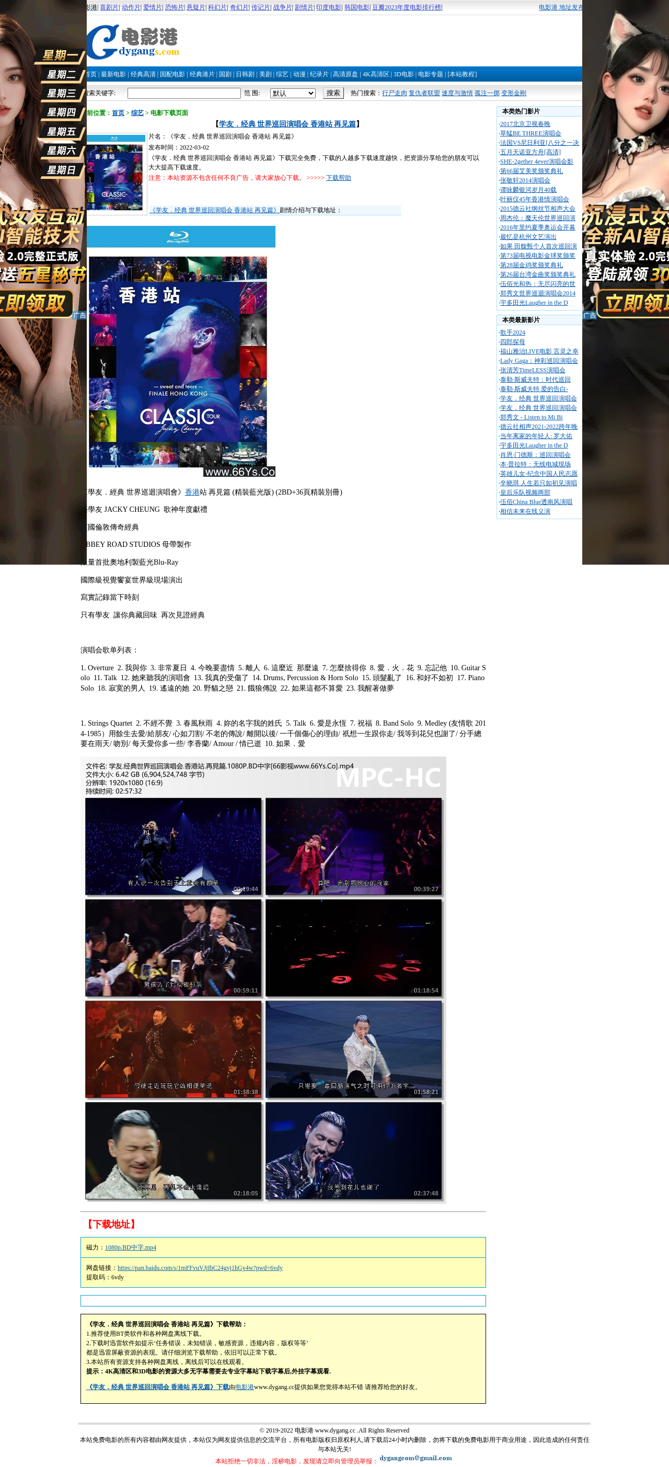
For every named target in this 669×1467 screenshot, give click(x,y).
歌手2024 (512, 332)
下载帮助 (338, 177)
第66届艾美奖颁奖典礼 (531, 171)
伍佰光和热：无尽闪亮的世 (537, 284)
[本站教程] (462, 74)
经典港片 (202, 74)
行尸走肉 (394, 93)
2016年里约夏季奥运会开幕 (537, 227)
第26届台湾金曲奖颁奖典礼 (537, 274)
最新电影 (113, 74)
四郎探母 (512, 342)
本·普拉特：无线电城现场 (535, 464)
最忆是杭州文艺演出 (528, 236)
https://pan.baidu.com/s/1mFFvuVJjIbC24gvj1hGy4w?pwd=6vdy (200, 1267)
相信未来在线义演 (525, 511)
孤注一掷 (487, 93)
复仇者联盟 (424, 93)
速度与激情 (457, 93)
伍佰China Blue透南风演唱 (536, 502)
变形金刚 (513, 93)
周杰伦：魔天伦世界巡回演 (537, 218)
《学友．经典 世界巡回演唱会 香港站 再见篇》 (214, 210)
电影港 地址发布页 (565, 7)
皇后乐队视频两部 (525, 492)
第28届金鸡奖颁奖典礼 (531, 265)
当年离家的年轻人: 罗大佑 (536, 436)
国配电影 (172, 74)
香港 (192, 492)
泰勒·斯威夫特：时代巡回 (535, 379)
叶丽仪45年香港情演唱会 (534, 199)
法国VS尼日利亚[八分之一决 (539, 142)
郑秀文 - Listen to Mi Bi (531, 417)
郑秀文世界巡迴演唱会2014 (537, 293)
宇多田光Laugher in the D (534, 302)
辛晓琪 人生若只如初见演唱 (538, 483)
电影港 (244, 1387)
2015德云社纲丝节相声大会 (537, 208)
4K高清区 (376, 74)
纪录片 (319, 74)
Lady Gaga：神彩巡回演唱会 (539, 360)
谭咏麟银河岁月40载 (528, 189)
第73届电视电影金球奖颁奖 (537, 255)
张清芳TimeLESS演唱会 (533, 370)
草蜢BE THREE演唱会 (530, 133)
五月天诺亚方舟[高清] (530, 152)
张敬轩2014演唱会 (525, 180)
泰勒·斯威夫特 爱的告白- (534, 389)
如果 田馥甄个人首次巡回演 (538, 246)
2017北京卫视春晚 (525, 124)
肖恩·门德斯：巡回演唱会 (535, 455)
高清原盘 (345, 74)
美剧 (265, 74)
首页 (90, 74)
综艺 (282, 74)
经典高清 (143, 74)
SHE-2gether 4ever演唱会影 (536, 161)
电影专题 (430, 74)
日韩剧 (245, 74)
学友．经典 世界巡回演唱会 (538, 398)
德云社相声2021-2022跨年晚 (539, 426)
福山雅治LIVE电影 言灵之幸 (539, 351)
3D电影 (404, 74)
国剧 (225, 74)
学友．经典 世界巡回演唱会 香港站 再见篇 (287, 124)
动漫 (299, 74)
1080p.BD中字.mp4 (130, 1247)
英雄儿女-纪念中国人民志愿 (539, 473)
